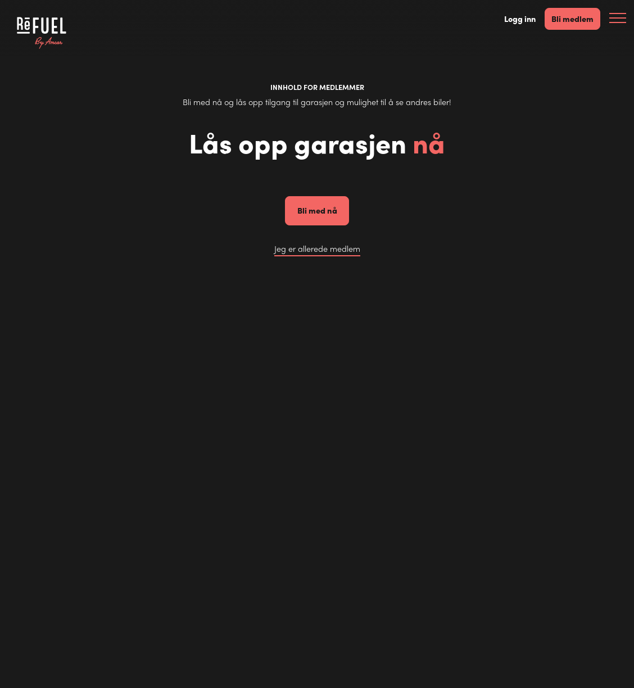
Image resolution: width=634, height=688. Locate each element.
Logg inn (520, 18)
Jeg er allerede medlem (317, 248)
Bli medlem (572, 18)
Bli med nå (317, 210)
